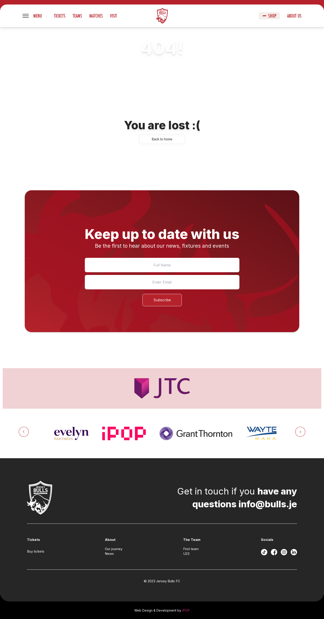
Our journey (113, 549)
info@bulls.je (267, 504)
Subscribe (162, 300)
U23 (186, 553)
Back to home (162, 139)
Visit (113, 16)
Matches (96, 16)
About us (294, 16)
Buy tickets (35, 551)
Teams (77, 16)
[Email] (162, 282)
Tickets (59, 16)
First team (191, 549)
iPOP (186, 610)
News (109, 553)
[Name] (162, 265)
